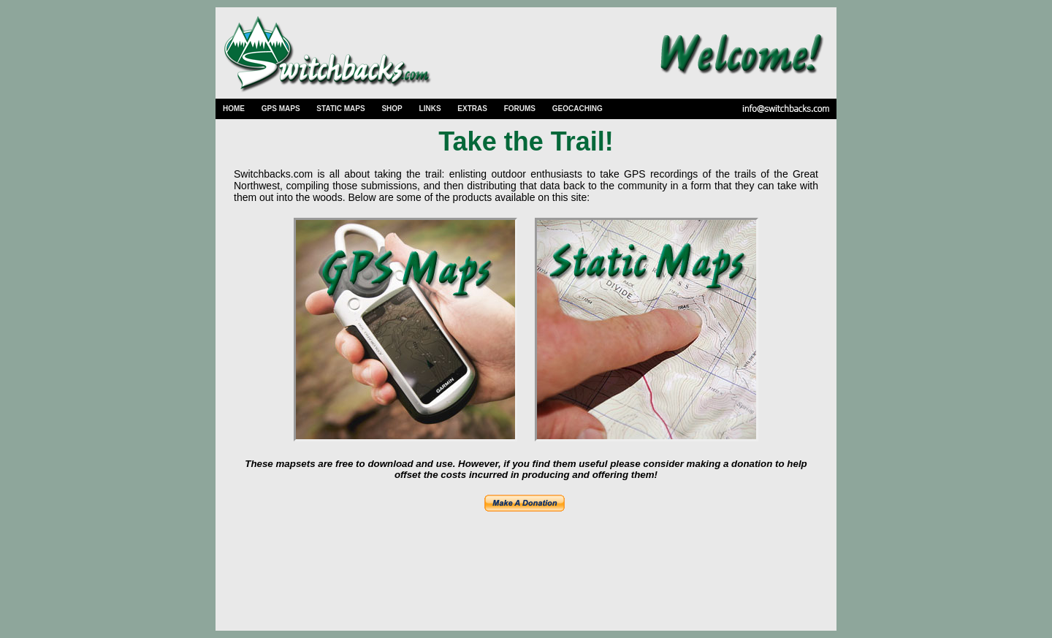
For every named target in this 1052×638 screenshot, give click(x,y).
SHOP (391, 109)
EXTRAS (472, 109)
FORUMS (519, 109)
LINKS (430, 109)
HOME (234, 109)
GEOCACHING (577, 109)
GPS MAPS (281, 109)
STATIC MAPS (340, 109)
